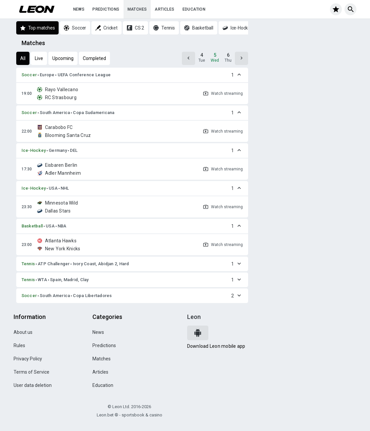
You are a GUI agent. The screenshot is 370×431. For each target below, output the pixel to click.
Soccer (29, 74)
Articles (164, 9)
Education (194, 9)
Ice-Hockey (34, 150)
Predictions (105, 9)
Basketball (32, 225)
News (79, 9)
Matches (137, 9)
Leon (194, 316)
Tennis (28, 263)
